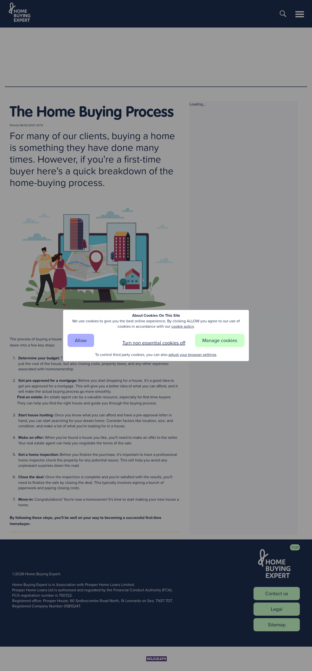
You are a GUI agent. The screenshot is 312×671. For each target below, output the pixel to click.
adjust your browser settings (192, 354)
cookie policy (182, 326)
